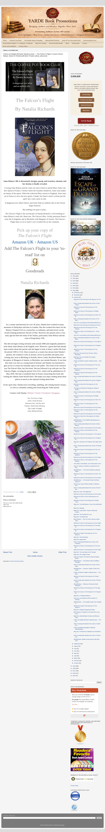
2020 (74, 290)
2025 (74, 278)
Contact (84, 43)
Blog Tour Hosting (40, 43)
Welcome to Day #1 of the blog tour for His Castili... (88, 549)
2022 (74, 285)
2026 (74, 276)
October (76, 297)
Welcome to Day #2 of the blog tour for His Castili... (88, 523)
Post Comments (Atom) (17, 561)
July (75, 648)
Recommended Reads (56, 43)
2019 (74, 666)
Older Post (62, 552)
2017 (74, 670)
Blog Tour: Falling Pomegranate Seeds (84, 609)
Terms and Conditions (9, 46)
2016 (74, 673)
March (76, 658)
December (77, 292)
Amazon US (47, 242)
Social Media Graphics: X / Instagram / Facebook (18, 43)
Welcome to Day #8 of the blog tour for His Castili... (88, 413)
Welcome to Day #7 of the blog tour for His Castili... (88, 428)
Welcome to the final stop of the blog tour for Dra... (87, 325)
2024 (74, 280)
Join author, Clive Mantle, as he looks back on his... (88, 463)
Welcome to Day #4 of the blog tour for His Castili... (88, 477)
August (76, 646)
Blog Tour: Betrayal (79, 508)
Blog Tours (86, 110)
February (76, 660)
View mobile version (35, 556)
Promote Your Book (15, 40)
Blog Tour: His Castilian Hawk (82, 554)
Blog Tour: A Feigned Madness (82, 595)
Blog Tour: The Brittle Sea (81, 516)
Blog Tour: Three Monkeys (81, 537)
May (75, 653)
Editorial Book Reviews (52, 40)
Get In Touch (86, 121)
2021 (74, 288)
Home (5, 40)
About (67, 43)
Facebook (46, 393)
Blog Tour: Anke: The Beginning (82, 491)
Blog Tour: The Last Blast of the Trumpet (85, 552)
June (75, 651)
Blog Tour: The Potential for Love (83, 514)
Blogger (62, 825)
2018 (74, 668)
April (75, 655)
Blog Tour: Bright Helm (80, 539)
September (77, 643)
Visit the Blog (86, 94)
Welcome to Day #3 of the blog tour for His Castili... (88, 494)
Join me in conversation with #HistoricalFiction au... (88, 322)
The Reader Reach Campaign (33, 40)
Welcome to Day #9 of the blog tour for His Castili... (88, 407)
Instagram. (56, 393)
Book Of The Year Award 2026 (71, 40)
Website (30, 393)
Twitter (38, 393)
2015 (74, 675)
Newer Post (7, 552)
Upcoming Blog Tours (89, 40)
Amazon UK (23, 242)
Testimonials (76, 43)
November (77, 295)
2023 (74, 283)
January (76, 663)
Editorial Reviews (86, 105)
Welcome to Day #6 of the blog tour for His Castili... (88, 457)
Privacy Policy (23, 46)
